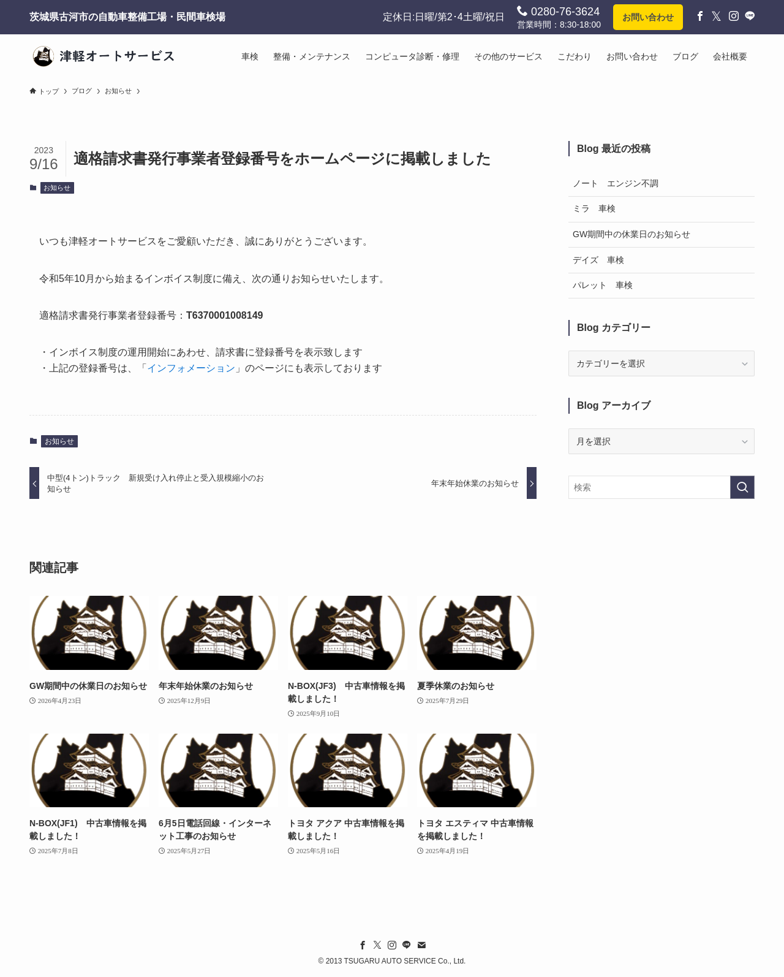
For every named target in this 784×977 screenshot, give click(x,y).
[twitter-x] (377, 945)
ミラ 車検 (594, 208)
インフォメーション (191, 368)
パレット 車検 (603, 285)
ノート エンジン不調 (615, 183)
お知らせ (56, 187)
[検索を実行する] (742, 487)
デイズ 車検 (598, 260)
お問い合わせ (648, 17)
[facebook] (362, 945)
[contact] (421, 945)
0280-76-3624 (558, 11)
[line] (406, 945)
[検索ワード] (661, 487)
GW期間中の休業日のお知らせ (631, 234)
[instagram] (392, 945)
